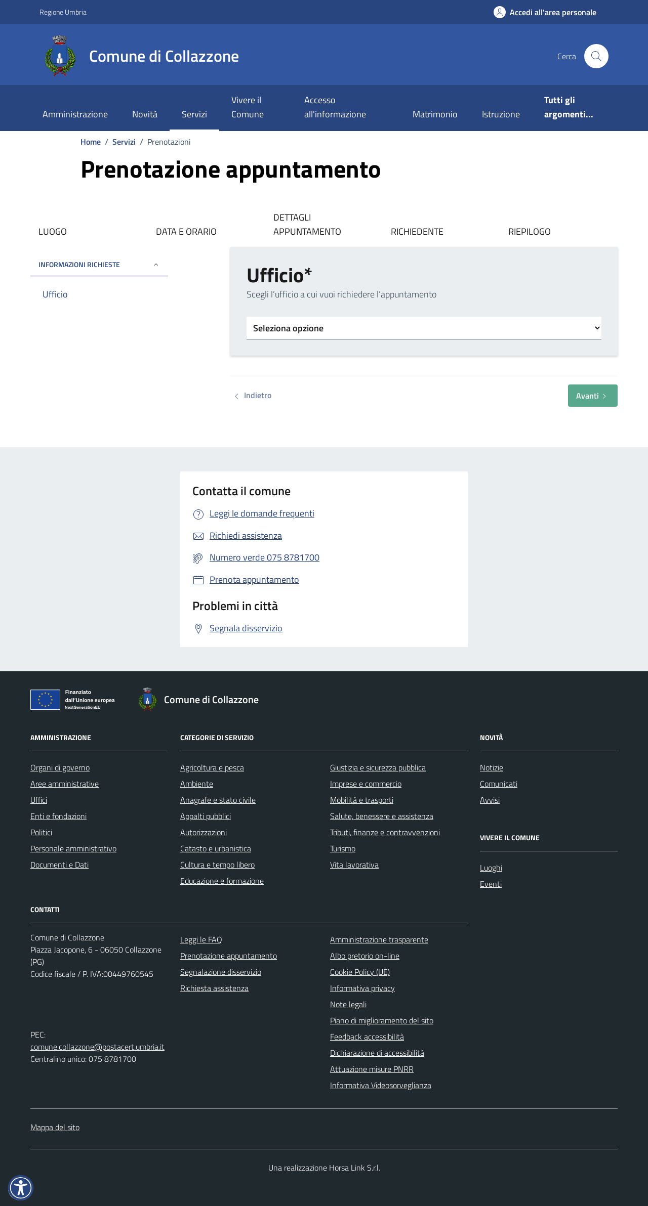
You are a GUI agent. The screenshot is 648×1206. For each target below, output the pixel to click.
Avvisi (490, 800)
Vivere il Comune (247, 107)
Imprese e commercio (365, 784)
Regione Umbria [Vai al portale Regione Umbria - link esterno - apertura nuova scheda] (63, 12)
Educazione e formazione (222, 881)
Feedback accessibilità (367, 1036)
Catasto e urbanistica (215, 848)
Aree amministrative (64, 784)
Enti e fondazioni (58, 816)
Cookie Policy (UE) (360, 972)
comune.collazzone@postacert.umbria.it (97, 1047)
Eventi (491, 884)
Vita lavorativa (354, 864)
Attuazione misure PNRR (372, 1069)
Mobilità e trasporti (361, 800)
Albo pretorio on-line (364, 956)
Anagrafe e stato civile (218, 800)
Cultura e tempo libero (217, 864)
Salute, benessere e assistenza (381, 816)
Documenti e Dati (59, 864)
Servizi (194, 114)
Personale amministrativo (73, 848)
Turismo (342, 848)
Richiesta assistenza (214, 988)
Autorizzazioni (203, 832)
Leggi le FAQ (201, 939)
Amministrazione (75, 114)
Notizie (491, 767)
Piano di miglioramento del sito (381, 1020)
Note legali (348, 1004)
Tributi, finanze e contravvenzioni (385, 832)
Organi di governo (60, 767)
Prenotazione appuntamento (228, 956)
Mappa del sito (54, 1127)
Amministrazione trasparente (379, 939)
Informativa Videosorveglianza (380, 1085)
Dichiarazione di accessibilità (377, 1053)
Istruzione (501, 114)
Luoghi (491, 868)
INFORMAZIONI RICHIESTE (99, 264)
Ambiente (196, 784)
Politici (41, 832)
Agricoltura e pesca (212, 767)
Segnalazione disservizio (220, 972)
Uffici (38, 800)
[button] (21, 1188)
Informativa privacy (362, 988)
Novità (144, 114)
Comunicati (498, 784)
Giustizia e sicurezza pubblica (378, 767)
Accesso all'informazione (335, 107)
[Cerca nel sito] (596, 56)
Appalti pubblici (205, 816)
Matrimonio (435, 114)
